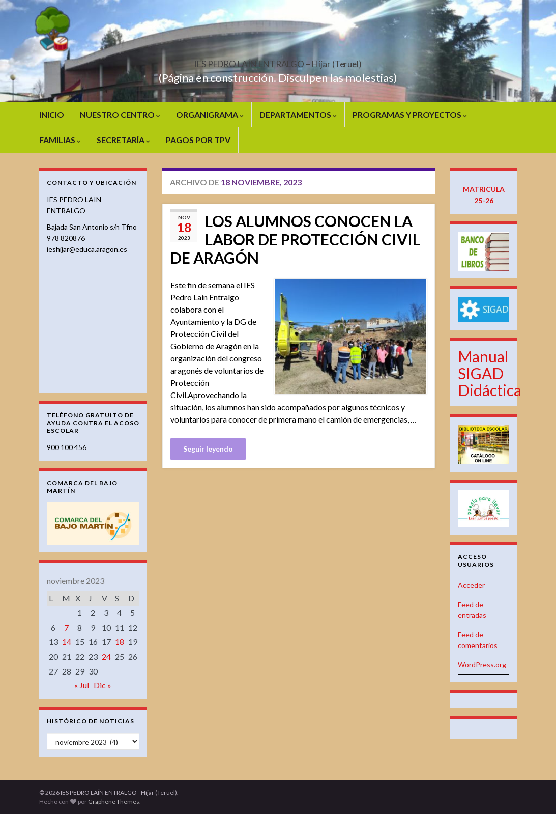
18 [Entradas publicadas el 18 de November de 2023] (119, 642)
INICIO (51, 114)
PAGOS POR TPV (198, 140)
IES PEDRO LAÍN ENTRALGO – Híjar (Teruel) (278, 61)
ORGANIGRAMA (210, 114)
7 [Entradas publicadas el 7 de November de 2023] (66, 627)
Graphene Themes (113, 801)
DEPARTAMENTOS (298, 114)
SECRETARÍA (123, 140)
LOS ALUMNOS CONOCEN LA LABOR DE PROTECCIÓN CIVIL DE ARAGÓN (295, 239)
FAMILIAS (60, 140)
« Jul (81, 685)
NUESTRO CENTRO (120, 114)
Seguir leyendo (208, 448)
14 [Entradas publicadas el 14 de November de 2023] (66, 642)
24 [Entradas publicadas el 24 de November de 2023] (106, 656)
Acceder (471, 585)
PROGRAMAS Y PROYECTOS (410, 114)
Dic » (102, 685)
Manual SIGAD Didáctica (489, 373)
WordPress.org (482, 664)
